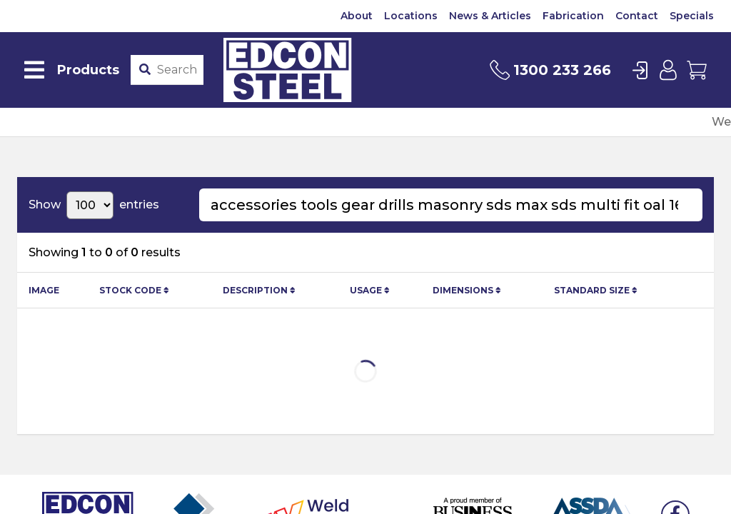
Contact (636, 15)
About (357, 15)
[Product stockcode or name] (177, 70)
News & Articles (490, 15)
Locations (411, 15)
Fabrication (573, 15)
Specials (692, 15)
